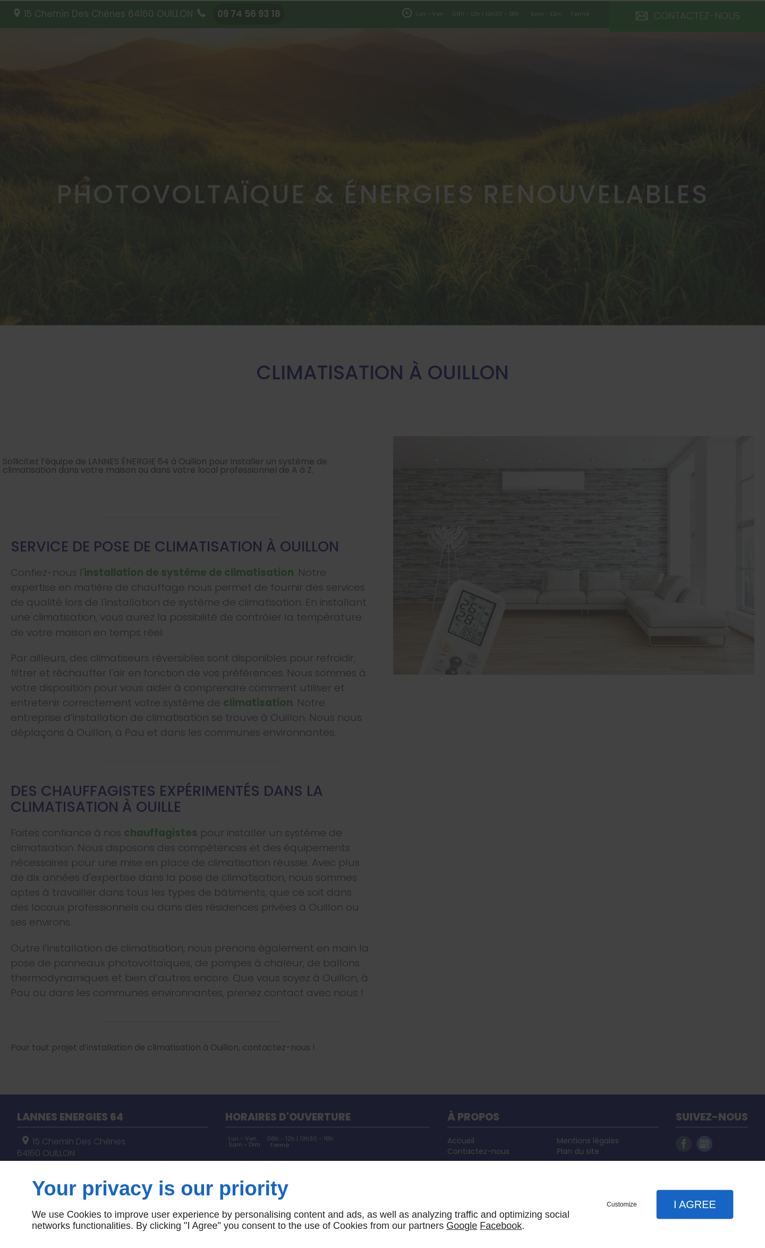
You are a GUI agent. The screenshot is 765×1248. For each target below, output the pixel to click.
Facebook (501, 1225)
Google (461, 1225)
